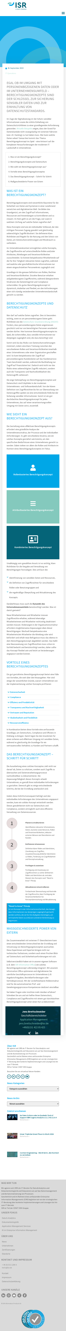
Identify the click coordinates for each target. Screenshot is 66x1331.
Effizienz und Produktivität (22, 702)
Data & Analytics (9, 1218)
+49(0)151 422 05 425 (33, 1027)
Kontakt (5, 1273)
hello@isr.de (7, 1267)
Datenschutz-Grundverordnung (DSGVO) (40, 321)
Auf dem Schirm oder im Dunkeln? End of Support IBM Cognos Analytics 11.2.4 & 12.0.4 (38, 1116)
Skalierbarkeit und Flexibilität (23, 717)
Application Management (34, 1019)
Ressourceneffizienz (19, 722)
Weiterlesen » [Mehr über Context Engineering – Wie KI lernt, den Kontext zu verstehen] (25, 1157)
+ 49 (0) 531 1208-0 (9, 1265)
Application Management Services (16, 1226)
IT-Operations (10, 73)
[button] (33, 692)
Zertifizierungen (8, 1250)
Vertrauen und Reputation (22, 712)
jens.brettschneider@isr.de (34, 1023)
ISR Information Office (25, 964)
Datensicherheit (17, 692)
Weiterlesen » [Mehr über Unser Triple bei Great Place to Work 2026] (25, 1136)
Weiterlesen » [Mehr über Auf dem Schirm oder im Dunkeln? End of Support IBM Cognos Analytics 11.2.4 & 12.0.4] (25, 1120)
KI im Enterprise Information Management (19, 1230)
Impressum (6, 1277)
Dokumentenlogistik (10, 1222)
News (4, 1242)
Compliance (15, 697)
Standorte (6, 1254)
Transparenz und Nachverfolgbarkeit (27, 707)
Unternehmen (7, 1246)
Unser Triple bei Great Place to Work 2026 (37, 1134)
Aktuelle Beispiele (24, 128)
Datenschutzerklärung (11, 1281)
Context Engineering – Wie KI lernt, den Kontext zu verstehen (39, 1154)
